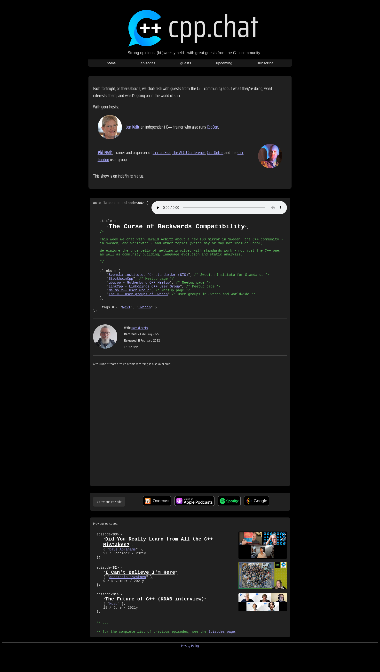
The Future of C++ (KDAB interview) (154, 617)
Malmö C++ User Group (129, 301)
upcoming (224, 63)
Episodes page (221, 653)
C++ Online (215, 152)
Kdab (113, 622)
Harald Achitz (139, 341)
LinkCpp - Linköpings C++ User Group (144, 296)
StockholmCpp (121, 287)
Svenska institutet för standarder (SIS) (148, 282)
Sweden (145, 320)
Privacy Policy (190, 667)
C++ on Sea (161, 152)
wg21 (126, 320)
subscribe (265, 63)
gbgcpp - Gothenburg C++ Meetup (139, 291)
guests (185, 63)
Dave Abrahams (122, 565)
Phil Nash (105, 152)
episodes (148, 63)
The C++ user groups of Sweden (138, 305)
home (111, 63)
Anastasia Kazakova (127, 594)
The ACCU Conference (188, 152)
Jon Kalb (132, 127)
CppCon (212, 127)
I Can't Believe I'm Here (140, 588)
